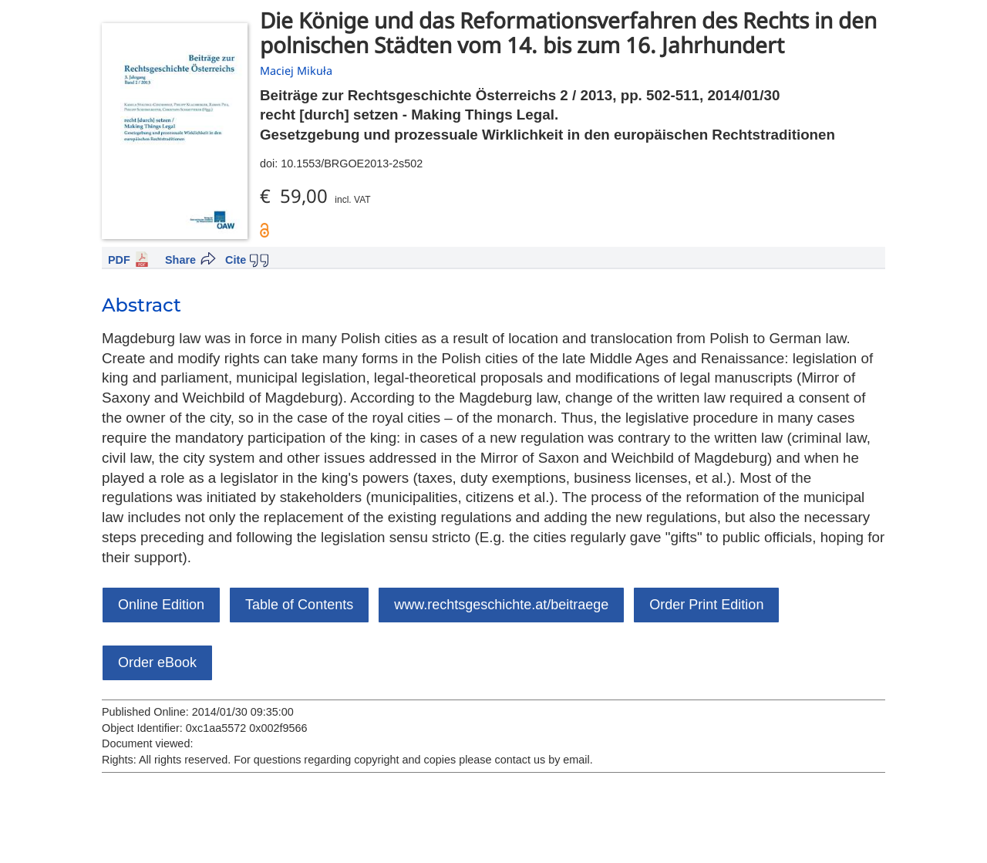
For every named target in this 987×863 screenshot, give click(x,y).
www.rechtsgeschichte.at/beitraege (501, 604)
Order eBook (157, 662)
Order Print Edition (706, 604)
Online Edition (161, 604)
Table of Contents (299, 604)
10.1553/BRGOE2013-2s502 (352, 163)
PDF (119, 260)
